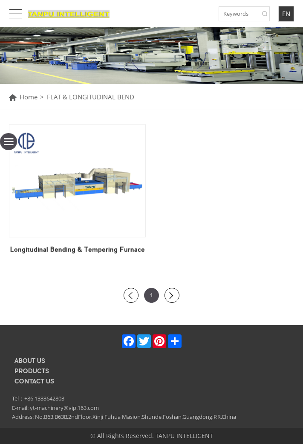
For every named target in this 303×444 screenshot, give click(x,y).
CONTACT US (34, 381)
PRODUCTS (31, 371)
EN (286, 13)
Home (29, 97)
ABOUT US (29, 361)
